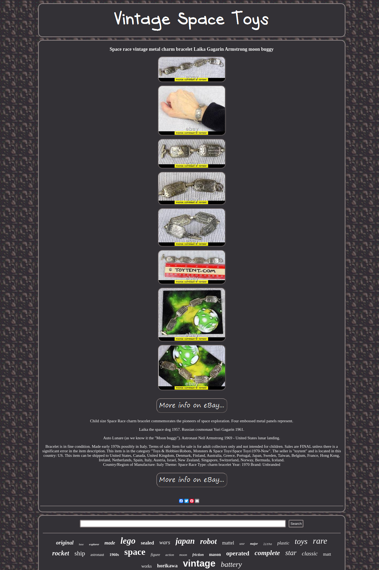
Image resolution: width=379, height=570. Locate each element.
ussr (242, 544)
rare (320, 541)
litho (267, 544)
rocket (60, 553)
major (254, 544)
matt (327, 554)
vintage (199, 563)
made (110, 543)
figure (155, 554)
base (81, 544)
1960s (114, 554)
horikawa (167, 565)
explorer (94, 544)
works (146, 566)
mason (215, 554)
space (134, 552)
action (169, 555)
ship (79, 553)
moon (183, 555)
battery (231, 564)
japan (185, 541)
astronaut (97, 555)
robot (208, 541)
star (291, 553)
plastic (283, 543)
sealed (147, 543)
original (65, 543)
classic (310, 553)
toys (301, 541)
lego (128, 541)
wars (164, 542)
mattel (228, 543)
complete (267, 553)
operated (237, 553)
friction (198, 555)
